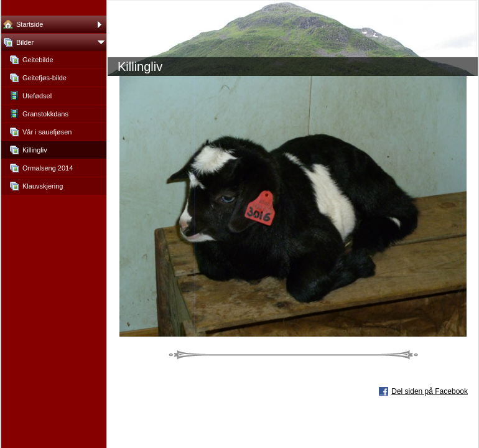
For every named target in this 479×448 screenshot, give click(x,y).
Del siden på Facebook (429, 391)
